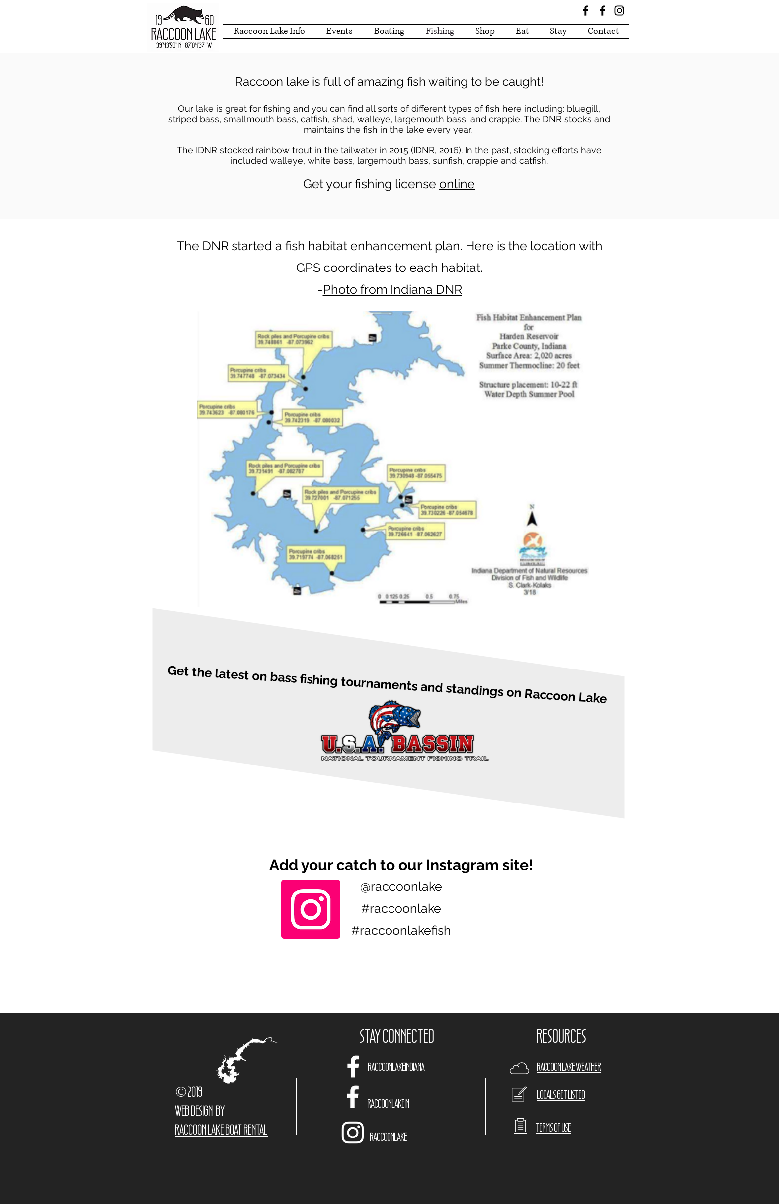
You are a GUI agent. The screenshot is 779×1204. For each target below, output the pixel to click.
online (457, 183)
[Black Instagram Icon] (619, 10)
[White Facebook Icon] (353, 1066)
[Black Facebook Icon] (585, 10)
